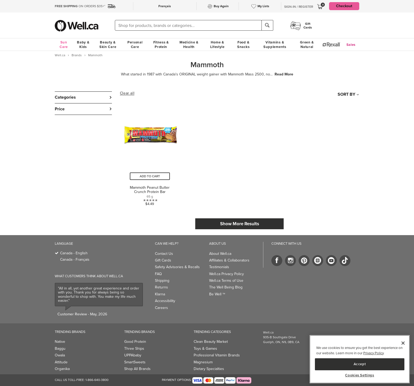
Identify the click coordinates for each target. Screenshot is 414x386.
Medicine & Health (188, 44)
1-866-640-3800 (96, 379)
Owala (60, 355)
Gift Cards (163, 260)
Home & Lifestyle (217, 44)
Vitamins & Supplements (274, 44)
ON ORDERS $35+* (80, 6)
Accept (360, 364)
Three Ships (134, 348)
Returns (161, 287)
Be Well (217, 294)
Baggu (60, 348)
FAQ (158, 274)
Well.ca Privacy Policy (226, 274)
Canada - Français (74, 259)
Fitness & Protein (161, 44)
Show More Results (239, 223)
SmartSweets (135, 362)
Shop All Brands (137, 369)
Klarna (160, 294)
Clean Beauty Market (211, 341)
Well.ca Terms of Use (226, 280)
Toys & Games (205, 348)
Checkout (344, 6)
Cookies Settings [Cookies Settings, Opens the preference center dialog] (359, 375)
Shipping (162, 280)
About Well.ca (220, 253)
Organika (62, 369)
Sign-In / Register (298, 6)
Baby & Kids (83, 44)
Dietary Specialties (209, 369)
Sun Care (64, 44)
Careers (161, 308)
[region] (360, 359)
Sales (351, 44)
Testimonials (219, 267)
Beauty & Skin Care (107, 44)
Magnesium (203, 362)
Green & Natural (307, 44)
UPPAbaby (132, 355)
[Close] (403, 343)
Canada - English (74, 253)
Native (60, 341)
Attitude (61, 362)
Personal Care (135, 44)
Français (164, 6)
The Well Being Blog (226, 287)
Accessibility (165, 301)
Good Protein (135, 341)
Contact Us (164, 253)
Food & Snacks (243, 44)
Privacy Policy (373, 353)
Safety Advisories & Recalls (177, 267)
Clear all (127, 93)
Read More (284, 74)
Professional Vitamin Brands (217, 355)
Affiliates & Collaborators (229, 260)
